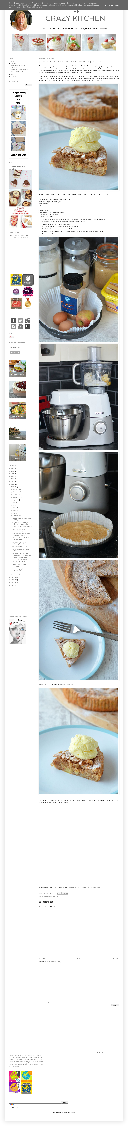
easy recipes (34, 1059)
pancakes (11, 1064)
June (14, 505)
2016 (13, 484)
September (16, 497)
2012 (13, 582)
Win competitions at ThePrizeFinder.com (97, 1053)
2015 (13, 487)
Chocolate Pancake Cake (20, 546)
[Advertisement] (79, 982)
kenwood (53, 896)
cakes (29, 1055)
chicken (11, 1057)
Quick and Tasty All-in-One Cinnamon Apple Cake (20, 523)
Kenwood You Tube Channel (76, 888)
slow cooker (37, 1064)
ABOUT (13, 74)
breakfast (24, 1055)
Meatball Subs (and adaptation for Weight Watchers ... (21, 534)
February (16, 516)
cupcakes (20, 1059)
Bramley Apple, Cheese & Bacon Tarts (20, 569)
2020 (13, 474)
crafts (15, 1059)
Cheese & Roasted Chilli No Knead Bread (20, 538)
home (30, 1061)
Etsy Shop (14, 63)
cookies (30, 1057)
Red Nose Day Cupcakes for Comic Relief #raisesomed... (21, 554)
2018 (13, 479)
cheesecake (39, 1055)
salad (31, 1064)
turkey (10, 1066)
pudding (20, 1064)
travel (42, 1064)
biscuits (15, 1055)
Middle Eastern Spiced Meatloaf (22, 526)
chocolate (17, 1057)
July (14, 502)
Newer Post (42, 958)
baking (11, 1055)
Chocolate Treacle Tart (19, 562)
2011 (13, 585)
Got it (117, 5)
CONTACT (14, 76)
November (16, 492)
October (15, 494)
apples (45, 896)
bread (19, 1055)
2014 (13, 577)
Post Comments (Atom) (54, 962)
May (14, 508)
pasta (16, 1064)
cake (49, 896)
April (14, 510)
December (16, 489)
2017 (13, 481)
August (15, 500)
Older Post (115, 958)
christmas (24, 1057)
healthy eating (24, 1062)
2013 (13, 580)
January (15, 574)
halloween (17, 1061)
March (15, 513)
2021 (13, 471)
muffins (41, 1061)
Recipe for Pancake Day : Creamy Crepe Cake (20, 543)
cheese (33, 1055)
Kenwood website (95, 888)
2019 (13, 476)
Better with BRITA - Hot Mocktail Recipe (19, 530)
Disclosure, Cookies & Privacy (20, 69)
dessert (26, 1059)
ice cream (36, 1062)
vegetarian (16, 1066)
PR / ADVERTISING (17, 72)
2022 (13, 468)
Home (79, 958)
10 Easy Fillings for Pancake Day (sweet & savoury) (21, 558)
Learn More (109, 5)
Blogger (73, 1112)
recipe (58, 896)
